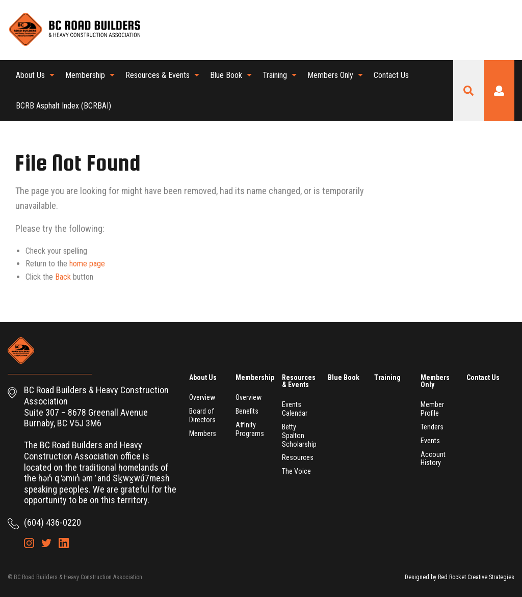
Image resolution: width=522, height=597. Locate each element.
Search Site (468, 90)
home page (87, 263)
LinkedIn (507, 29)
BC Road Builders (74, 30)
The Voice (296, 471)
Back (63, 277)
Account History (433, 458)
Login (499, 90)
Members (202, 433)
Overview (202, 397)
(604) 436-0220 (52, 522)
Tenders (432, 427)
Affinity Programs (250, 429)
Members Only (330, 75)
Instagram (472, 29)
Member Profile (432, 408)
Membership (85, 75)
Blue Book (226, 75)
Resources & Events (157, 75)
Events (430, 441)
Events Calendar (294, 408)
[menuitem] (32, 75)
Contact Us (391, 75)
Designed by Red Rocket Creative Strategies (459, 577)
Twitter (489, 29)
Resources (298, 457)
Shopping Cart (455, 29)
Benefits (247, 411)
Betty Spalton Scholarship (299, 435)
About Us (30, 75)
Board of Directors (202, 415)
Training (275, 75)
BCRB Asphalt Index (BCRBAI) (63, 106)
